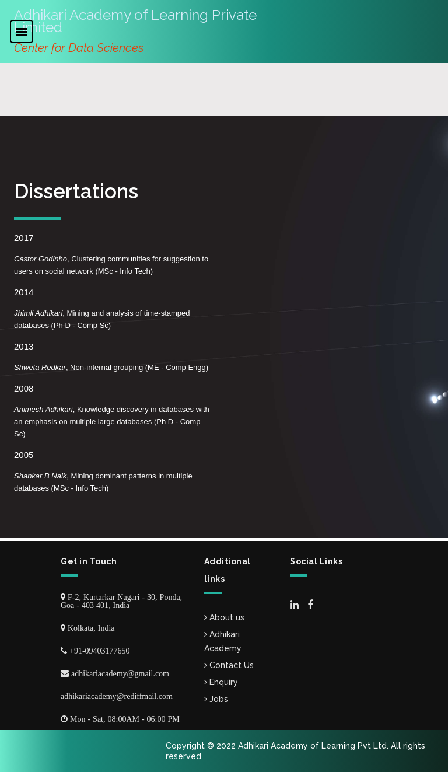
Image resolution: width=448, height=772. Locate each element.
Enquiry (221, 682)
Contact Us (229, 665)
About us (224, 617)
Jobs (216, 699)
